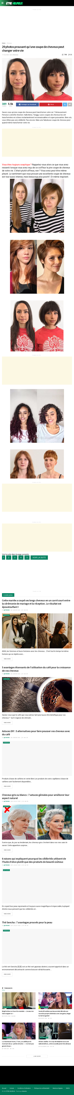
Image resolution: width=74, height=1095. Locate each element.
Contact (12, 1088)
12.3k (12, 1048)
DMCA (68, 1088)
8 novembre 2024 (44, 1046)
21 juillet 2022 (15, 865)
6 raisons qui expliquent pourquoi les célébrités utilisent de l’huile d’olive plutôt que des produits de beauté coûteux (34, 860)
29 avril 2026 (43, 1018)
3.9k (26, 610)
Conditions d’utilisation (24, 1088)
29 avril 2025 (6, 1016)
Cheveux (9, 43)
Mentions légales (58, 1088)
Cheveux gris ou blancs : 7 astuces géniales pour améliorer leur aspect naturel (35, 796)
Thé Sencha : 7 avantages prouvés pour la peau (27, 922)
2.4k (26, 674)
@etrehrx (7, 610)
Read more (7, 659)
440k (13, 1016)
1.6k (26, 925)
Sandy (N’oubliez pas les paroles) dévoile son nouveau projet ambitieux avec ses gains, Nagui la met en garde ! (55, 1013)
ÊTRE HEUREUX (10, 1091)
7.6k (50, 1018)
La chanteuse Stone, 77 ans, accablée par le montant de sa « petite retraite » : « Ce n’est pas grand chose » (18, 1043)
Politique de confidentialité (41, 1088)
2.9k (26, 801)
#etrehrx (24, 1091)
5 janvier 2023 (15, 610)
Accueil (4, 1088)
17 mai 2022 (5, 55)
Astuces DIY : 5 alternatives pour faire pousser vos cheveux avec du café (36, 732)
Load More (37, 1056)
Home (3, 43)
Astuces (6, 870)
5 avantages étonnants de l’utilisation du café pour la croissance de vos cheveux (36, 669)
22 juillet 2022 (15, 801)
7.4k (52, 1046)
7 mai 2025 (5, 1048)
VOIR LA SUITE (39, 557)
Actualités (7, 1007)
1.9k (26, 737)
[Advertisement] (37, 25)
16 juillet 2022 (15, 925)
